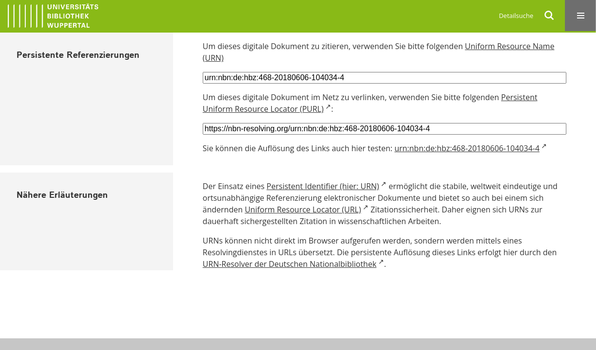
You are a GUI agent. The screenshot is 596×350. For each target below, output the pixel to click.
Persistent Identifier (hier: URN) (322, 186)
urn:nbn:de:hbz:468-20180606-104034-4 (466, 148)
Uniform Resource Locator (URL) (303, 209)
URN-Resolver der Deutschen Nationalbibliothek (289, 264)
